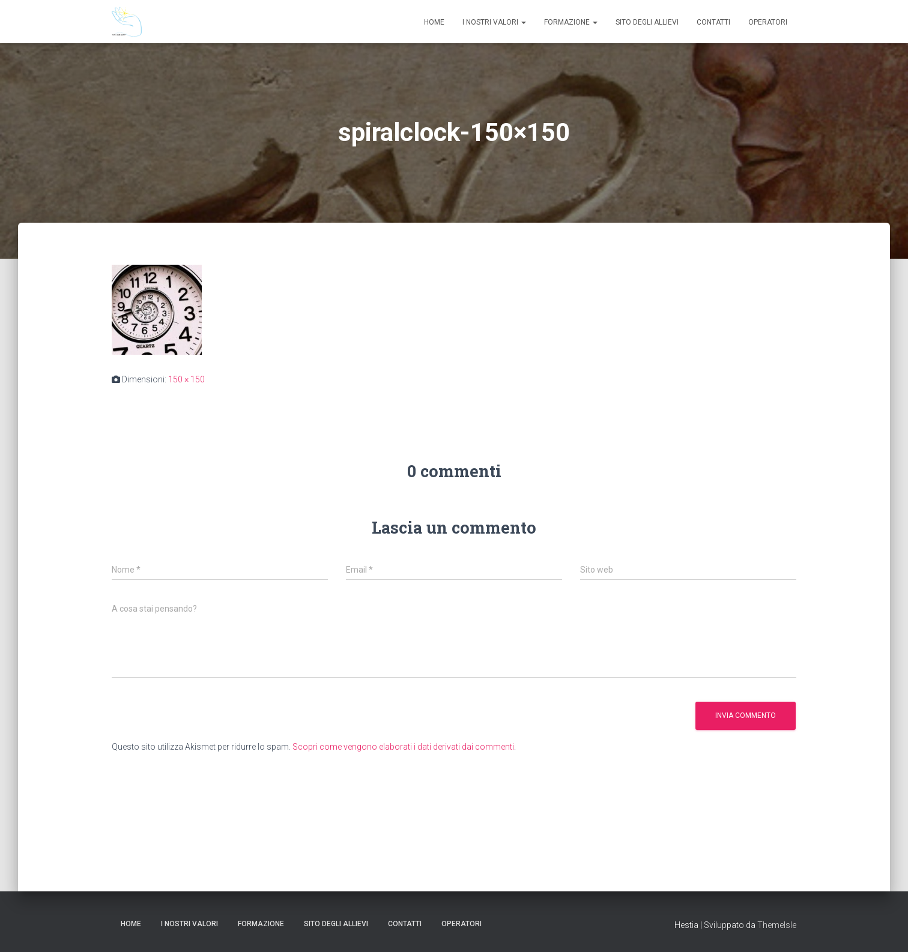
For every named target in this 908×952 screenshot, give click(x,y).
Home (434, 22)
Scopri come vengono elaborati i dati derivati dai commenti (403, 747)
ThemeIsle (776, 925)
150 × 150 (186, 379)
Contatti (713, 22)
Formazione (571, 22)
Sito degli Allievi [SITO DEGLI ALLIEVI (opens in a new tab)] (647, 22)
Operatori (767, 22)
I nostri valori (494, 22)
